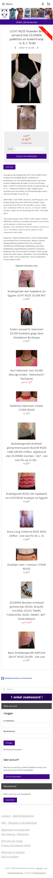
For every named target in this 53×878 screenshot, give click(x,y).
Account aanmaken (13, 776)
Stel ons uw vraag (12, 841)
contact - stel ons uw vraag (26, 22)
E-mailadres (9, 721)
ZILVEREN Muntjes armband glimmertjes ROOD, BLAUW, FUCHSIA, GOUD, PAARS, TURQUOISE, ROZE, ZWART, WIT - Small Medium (26, 611)
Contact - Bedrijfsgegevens (17, 816)
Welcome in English (13, 852)
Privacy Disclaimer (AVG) (16, 845)
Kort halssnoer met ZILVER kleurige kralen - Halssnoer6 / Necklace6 (27, 374)
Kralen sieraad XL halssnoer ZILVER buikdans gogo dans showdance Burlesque (26, 333)
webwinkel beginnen (15, 873)
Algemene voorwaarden (15, 829)
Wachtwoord (9, 731)
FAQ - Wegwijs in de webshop (19, 822)
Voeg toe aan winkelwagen (26, 156)
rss (45, 868)
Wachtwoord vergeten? (13, 749)
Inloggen (9, 743)
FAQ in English (10, 856)
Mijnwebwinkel (40, 873)
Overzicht (9, 167)
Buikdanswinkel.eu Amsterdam (16, 678)
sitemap (39, 868)
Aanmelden (10, 800)
